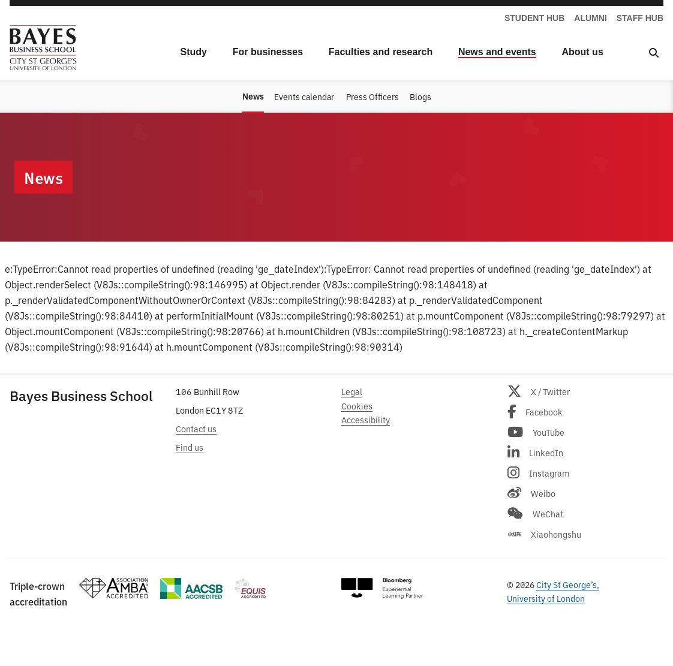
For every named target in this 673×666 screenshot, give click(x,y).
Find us (189, 447)
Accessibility (365, 419)
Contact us (196, 428)
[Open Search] (653, 52)
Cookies (356, 405)
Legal (351, 391)
